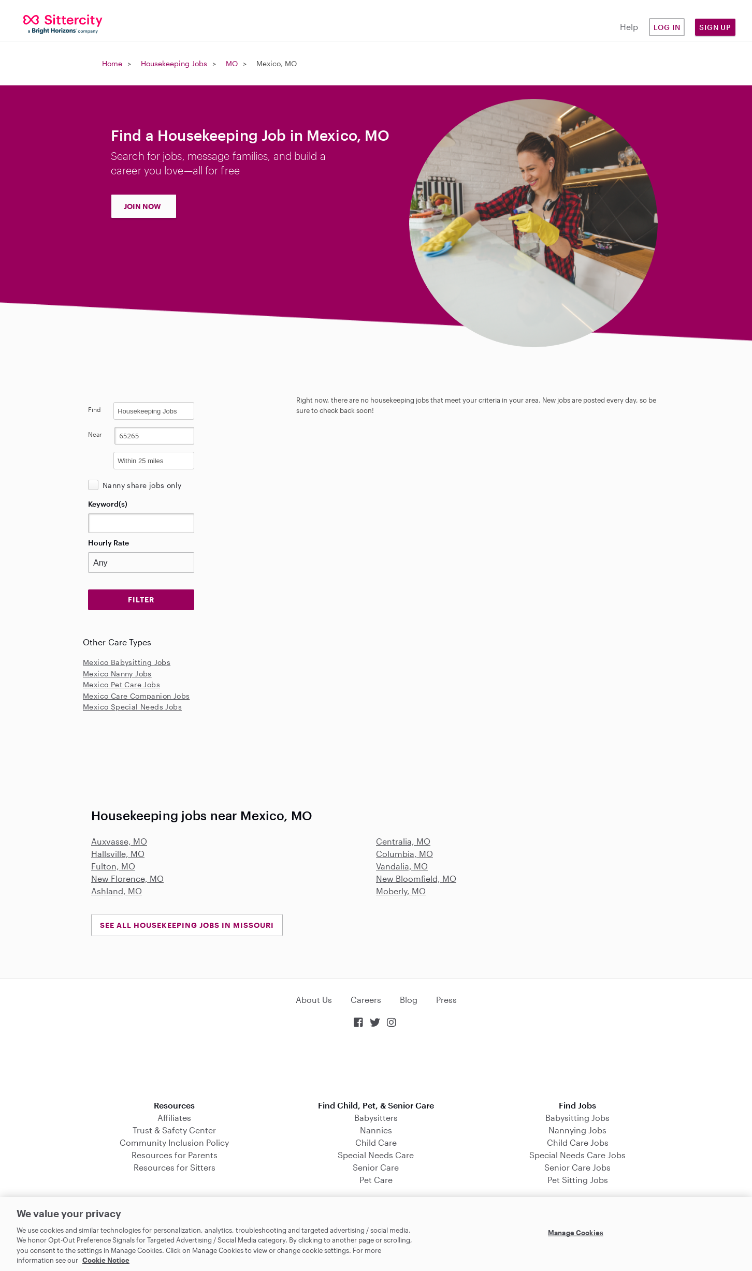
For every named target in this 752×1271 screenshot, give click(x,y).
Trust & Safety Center (174, 1130)
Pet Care (376, 1180)
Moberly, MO (401, 891)
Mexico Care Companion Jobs (136, 695)
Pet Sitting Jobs (577, 1180)
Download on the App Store (376, 1065)
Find (94, 409)
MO (232, 63)
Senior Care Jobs (577, 1167)
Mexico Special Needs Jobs (132, 706)
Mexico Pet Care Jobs (121, 684)
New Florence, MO (127, 878)
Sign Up (715, 27)
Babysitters (376, 1117)
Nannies (376, 1130)
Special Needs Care (376, 1155)
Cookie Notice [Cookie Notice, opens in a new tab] (105, 1260)
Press (446, 999)
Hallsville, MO (117, 854)
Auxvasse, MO (119, 841)
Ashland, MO (116, 891)
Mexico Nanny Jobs (117, 673)
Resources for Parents (175, 1155)
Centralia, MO (403, 841)
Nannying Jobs (577, 1130)
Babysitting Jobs (577, 1117)
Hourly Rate (108, 542)
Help (629, 27)
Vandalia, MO (402, 866)
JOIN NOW (142, 206)
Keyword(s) (107, 503)
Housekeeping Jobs (174, 63)
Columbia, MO (404, 854)
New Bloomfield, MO (416, 878)
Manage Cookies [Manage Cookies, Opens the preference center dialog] (575, 1233)
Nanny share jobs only (142, 485)
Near (95, 434)
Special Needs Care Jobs (577, 1155)
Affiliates (174, 1117)
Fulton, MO (113, 866)
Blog (408, 999)
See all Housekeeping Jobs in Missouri (187, 925)
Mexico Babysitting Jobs (126, 662)
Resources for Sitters (174, 1167)
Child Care (376, 1142)
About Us (314, 999)
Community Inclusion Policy (174, 1142)
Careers (366, 999)
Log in (667, 27)
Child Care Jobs (578, 1142)
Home (112, 63)
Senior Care (376, 1167)
